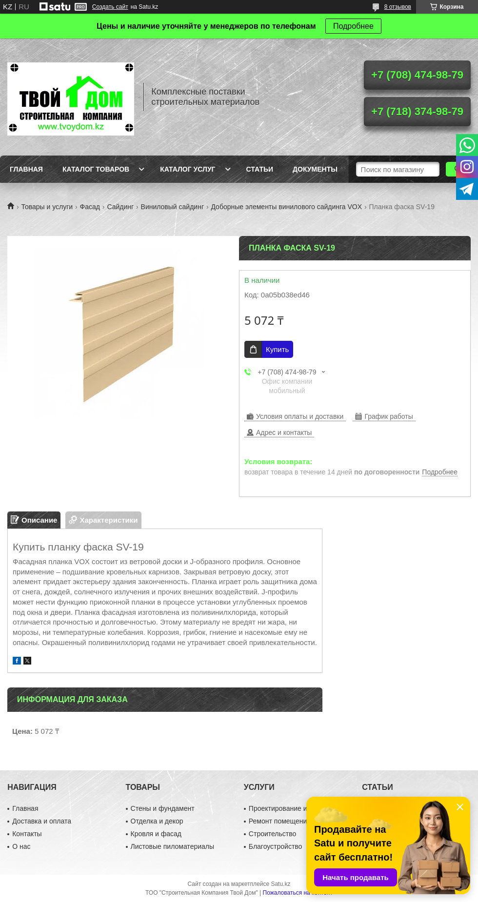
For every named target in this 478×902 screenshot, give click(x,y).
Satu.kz (280, 884)
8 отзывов (397, 6)
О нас (21, 846)
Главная (26, 169)
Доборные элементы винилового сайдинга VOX (286, 207)
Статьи (260, 169)
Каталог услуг (187, 169)
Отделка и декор (157, 821)
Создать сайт (110, 6)
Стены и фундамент (163, 808)
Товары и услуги (47, 207)
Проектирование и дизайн (290, 808)
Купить (277, 349)
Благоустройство (275, 846)
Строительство (272, 834)
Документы (315, 169)
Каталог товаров (95, 169)
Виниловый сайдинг (172, 207)
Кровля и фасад (156, 834)
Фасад (90, 207)
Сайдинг (120, 207)
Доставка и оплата (41, 821)
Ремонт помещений (280, 821)
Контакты (26, 834)
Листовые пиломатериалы (173, 846)
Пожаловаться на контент (298, 892)
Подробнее (353, 26)
